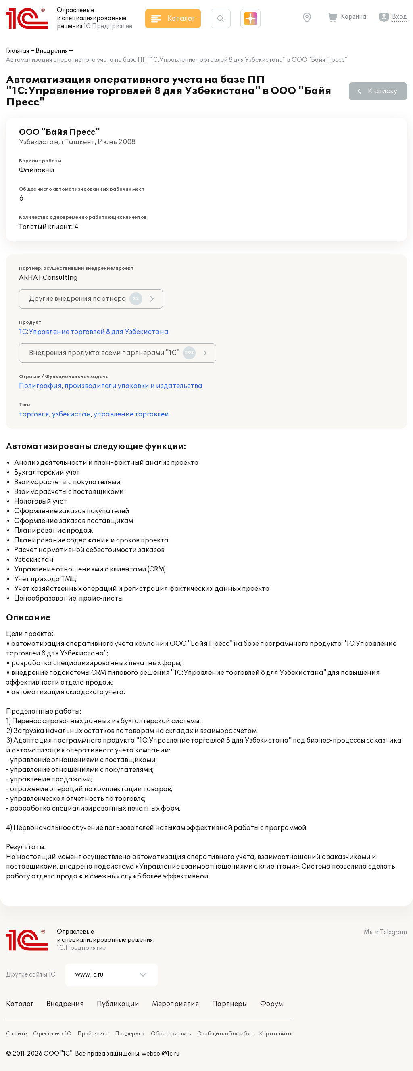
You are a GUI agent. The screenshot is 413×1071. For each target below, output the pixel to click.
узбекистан (71, 414)
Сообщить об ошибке (224, 1034)
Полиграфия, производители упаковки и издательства (110, 386)
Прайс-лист (92, 1034)
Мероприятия (175, 1004)
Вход (399, 16)
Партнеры (229, 1004)
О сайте (16, 1034)
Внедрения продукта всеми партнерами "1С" (112, 352)
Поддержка (129, 1034)
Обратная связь (171, 1034)
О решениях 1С (52, 1034)
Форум (271, 1004)
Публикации (118, 1004)
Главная (17, 51)
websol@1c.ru (160, 1053)
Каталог (19, 1004)
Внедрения (51, 51)
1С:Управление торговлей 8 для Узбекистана (94, 332)
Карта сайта (275, 1034)
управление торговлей (131, 414)
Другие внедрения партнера (85, 298)
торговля (34, 414)
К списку (382, 91)
